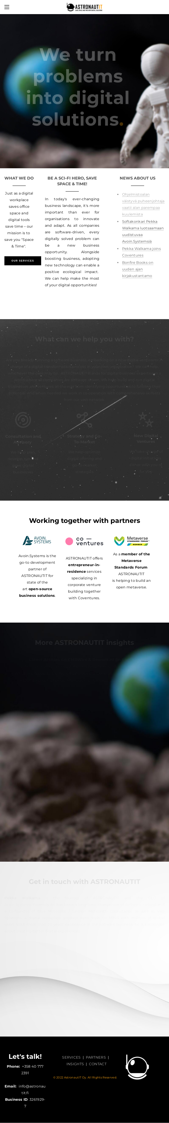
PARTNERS (96, 1057)
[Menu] (7, 7)
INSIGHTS (75, 1064)
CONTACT (98, 1064)
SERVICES (71, 1057)
